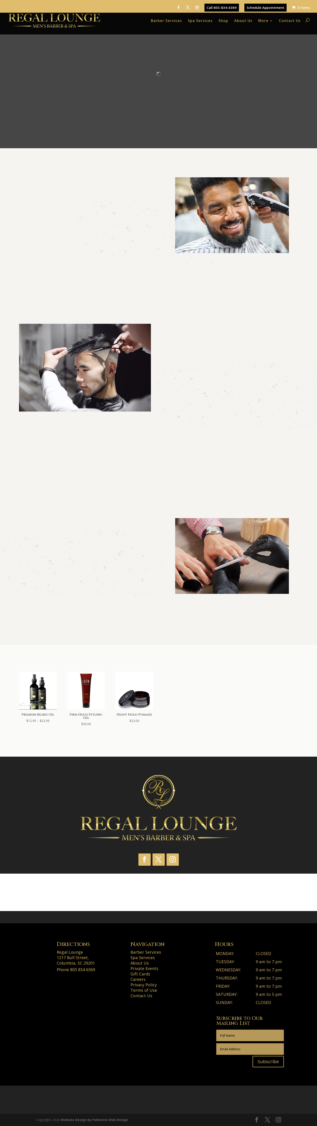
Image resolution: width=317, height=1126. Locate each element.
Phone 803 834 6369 (76, 969)
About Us (243, 20)
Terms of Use (143, 990)
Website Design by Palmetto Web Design (94, 1120)
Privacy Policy (143, 984)
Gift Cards (140, 974)
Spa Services (200, 20)
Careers (137, 979)
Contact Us (290, 20)
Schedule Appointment (265, 7)
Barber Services (166, 20)
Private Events (144, 968)
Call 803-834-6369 (222, 7)
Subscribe (268, 1061)
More (263, 20)
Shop (223, 20)
